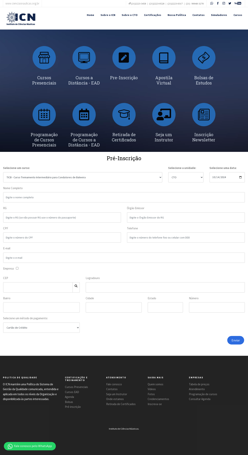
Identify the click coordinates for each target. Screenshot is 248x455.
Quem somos (155, 384)
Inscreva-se (155, 404)
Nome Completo (13, 190)
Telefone (132, 230)
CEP (5, 278)
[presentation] (188, 343)
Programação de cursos (203, 394)
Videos (152, 389)
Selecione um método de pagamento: (25, 318)
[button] (30, 446)
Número (194, 298)
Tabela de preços (199, 384)
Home (90, 15)
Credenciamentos (158, 399)
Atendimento (197, 389)
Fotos (151, 394)
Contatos (198, 15)
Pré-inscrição (73, 407)
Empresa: (9, 268)
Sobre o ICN (108, 15)
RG (5, 210)
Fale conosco (114, 384)
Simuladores (219, 15)
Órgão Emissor (135, 210)
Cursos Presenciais (76, 387)
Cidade (90, 298)
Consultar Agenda (199, 399)
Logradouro (93, 278)
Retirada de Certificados (121, 404)
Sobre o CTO (130, 15)
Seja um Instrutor (116, 394)
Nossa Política (177, 15)
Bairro (6, 298)
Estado (152, 298)
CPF (5, 230)
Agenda (69, 397)
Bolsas (69, 402)
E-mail (6, 250)
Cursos (237, 15)
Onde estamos (115, 399)
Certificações (152, 15)
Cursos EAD (72, 392)
